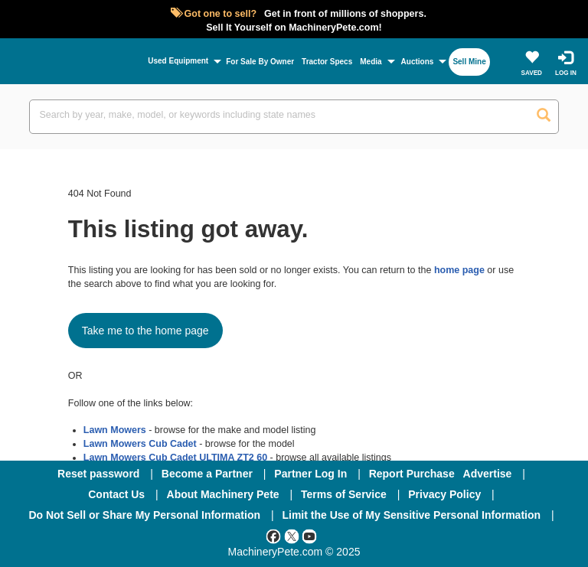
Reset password (98, 474)
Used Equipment (178, 61)
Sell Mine (468, 61)
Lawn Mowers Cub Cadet (140, 443)
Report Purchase (412, 474)
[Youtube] (309, 536)
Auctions (417, 61)
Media (370, 61)
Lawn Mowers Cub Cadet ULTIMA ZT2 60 (175, 457)
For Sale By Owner (260, 61)
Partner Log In (310, 474)
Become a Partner (207, 474)
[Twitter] (291, 536)
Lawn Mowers (114, 430)
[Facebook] (273, 536)
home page (459, 270)
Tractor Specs (327, 61)
